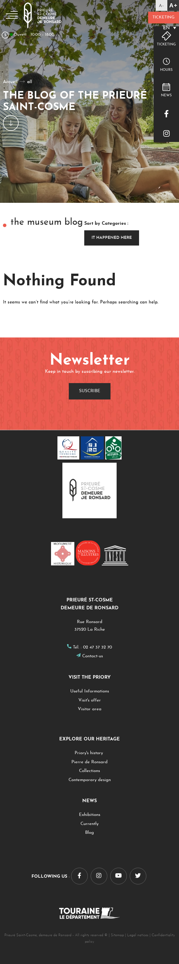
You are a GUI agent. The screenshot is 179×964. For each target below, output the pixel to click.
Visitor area (89, 709)
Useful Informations (89, 691)
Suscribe (89, 391)
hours (166, 70)
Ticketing (163, 17)
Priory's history (89, 753)
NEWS (166, 95)
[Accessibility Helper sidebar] (167, 5)
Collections (89, 771)
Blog (89, 833)
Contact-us (92, 656)
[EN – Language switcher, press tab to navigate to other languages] (163, 28)
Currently (89, 824)
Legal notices (137, 935)
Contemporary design (90, 780)
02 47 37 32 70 (97, 647)
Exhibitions (89, 815)
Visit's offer (89, 700)
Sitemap (117, 935)
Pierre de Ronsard (89, 762)
